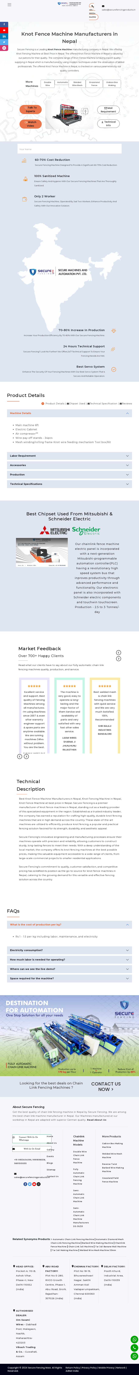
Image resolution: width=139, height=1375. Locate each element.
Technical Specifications (26, 484)
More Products (111, 1136)
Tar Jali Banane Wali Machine (110, 1246)
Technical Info (108, 123)
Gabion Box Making (112, 84)
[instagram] (4, 47)
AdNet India (72, 1370)
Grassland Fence (94, 84)
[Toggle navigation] (9, 5)
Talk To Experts (31, 109)
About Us (52, 1143)
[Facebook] (4, 24)
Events (50, 1156)
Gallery (50, 1150)
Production (17, 474)
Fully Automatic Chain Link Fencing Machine (78, 1176)
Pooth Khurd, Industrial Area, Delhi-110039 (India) (114, 1275)
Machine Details (20, 413)
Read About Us (96, 1120)
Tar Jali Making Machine (65, 1250)
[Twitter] (4, 41)
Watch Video (30, 124)
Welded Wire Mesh (77, 84)
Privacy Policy (89, 1367)
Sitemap (51, 1170)
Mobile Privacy (106, 1367)
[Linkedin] (4, 36)
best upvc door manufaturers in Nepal (105, 750)
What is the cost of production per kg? (35, 924)
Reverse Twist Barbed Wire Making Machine (113, 1168)
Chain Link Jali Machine (81, 1246)
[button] (94, 11)
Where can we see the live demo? (32, 969)
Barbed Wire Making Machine (97, 1243)
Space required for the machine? (32, 978)
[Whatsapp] (132, 1354)
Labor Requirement (23, 455)
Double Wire (47, 84)
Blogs (50, 1163)
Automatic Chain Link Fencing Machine (73, 1239)
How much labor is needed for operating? (37, 959)
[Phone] (132, 1346)
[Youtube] (4, 29)
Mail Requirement (108, 109)
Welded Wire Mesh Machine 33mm (98, 1250)
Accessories (18, 465)
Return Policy (73, 1367)
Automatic (62, 82)
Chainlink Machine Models (78, 1140)
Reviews (127, 403)
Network (120, 1367)
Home (50, 1136)
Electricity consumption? (26, 950)
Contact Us (52, 1176)
